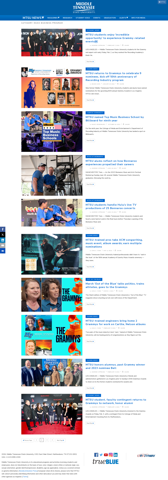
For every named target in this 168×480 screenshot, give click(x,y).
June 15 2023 (112, 212)
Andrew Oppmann (98, 45)
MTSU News (32, 18)
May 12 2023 (108, 250)
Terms (25, 476)
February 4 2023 (114, 407)
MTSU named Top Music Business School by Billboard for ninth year (115, 118)
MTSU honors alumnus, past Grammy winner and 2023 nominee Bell (115, 366)
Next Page (60, 440)
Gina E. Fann (96, 250)
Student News (93, 30)
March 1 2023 (108, 291)
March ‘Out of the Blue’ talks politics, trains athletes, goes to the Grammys (115, 285)
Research (67, 18)
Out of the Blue (94, 279)
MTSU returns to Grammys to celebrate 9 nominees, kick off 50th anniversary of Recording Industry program (113, 77)
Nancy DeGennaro (98, 124)
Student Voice (83, 18)
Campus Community (95, 113)
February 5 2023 (110, 328)
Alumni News (92, 69)
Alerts (122, 18)
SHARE (125, 45)
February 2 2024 (114, 45)
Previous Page (28, 440)
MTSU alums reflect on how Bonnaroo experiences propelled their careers (111, 162)
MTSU (163, 2)
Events (96, 18)
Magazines (52, 18)
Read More (90, 61)
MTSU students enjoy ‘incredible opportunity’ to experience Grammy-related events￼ (115, 38)
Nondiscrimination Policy (28, 470)
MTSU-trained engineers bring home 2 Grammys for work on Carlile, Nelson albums (116, 322)
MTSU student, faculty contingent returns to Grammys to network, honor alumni (116, 401)
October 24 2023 (114, 124)
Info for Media (138, 18)
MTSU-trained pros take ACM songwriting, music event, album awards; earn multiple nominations (114, 243)
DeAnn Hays (96, 84)
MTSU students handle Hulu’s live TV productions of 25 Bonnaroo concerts (111, 206)
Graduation (110, 18)
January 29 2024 (109, 84)
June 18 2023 (112, 168)
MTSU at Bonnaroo (95, 156)
